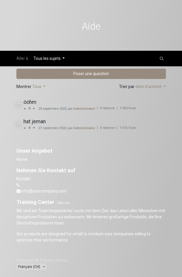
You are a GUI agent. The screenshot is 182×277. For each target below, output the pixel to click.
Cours (29, 45)
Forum (52, 45)
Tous (37, 86)
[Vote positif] (25, 109)
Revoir (74, 45)
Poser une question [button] (91, 73)
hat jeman (34, 121)
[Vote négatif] (34, 109)
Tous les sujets (47, 58)
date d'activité (148, 86)
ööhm (29, 102)
